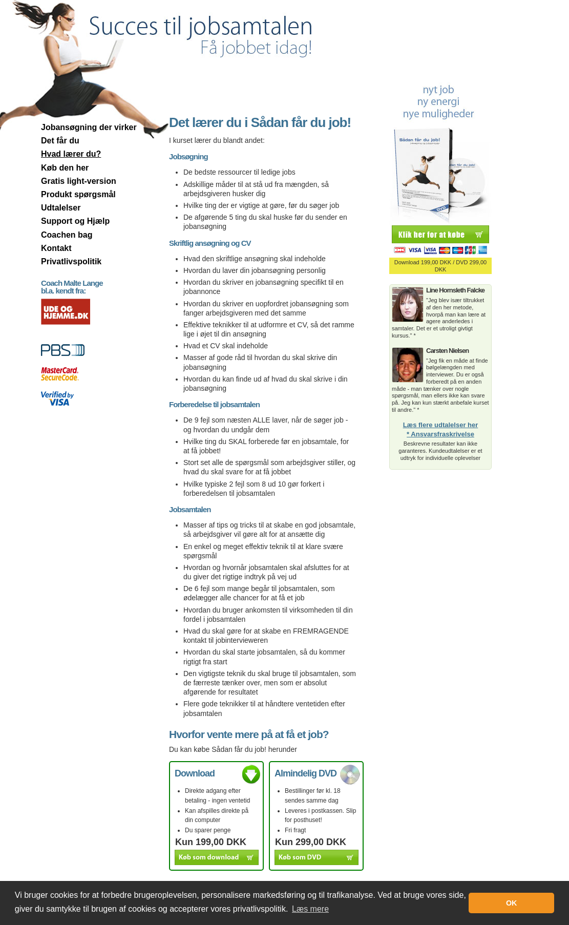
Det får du (60, 140)
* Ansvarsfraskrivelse (440, 434)
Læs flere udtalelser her (440, 425)
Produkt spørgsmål (78, 194)
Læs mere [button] (310, 909)
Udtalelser (60, 207)
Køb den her (65, 167)
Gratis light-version (78, 181)
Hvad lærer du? (71, 154)
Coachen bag (66, 234)
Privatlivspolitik (71, 261)
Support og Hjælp (75, 221)
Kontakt (56, 248)
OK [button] (511, 903)
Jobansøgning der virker (89, 127)
